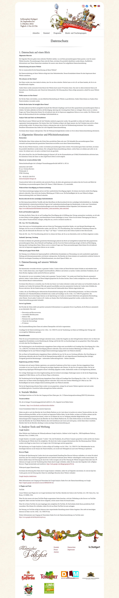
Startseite (25, 3)
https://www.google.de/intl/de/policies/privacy (32, 517)
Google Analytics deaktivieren (27, 476)
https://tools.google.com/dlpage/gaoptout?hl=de (60, 464)
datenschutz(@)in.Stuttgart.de (27, 179)
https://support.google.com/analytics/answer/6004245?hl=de (36, 483)
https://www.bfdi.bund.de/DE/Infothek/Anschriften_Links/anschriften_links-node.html (44, 208)
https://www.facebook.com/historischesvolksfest (40, 405)
